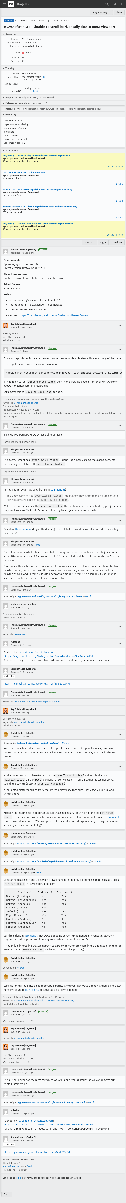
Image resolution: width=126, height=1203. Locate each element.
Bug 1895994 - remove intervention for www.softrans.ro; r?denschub (38, 223)
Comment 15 (16, 870)
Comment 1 (16, 351)
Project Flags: (13, 77)
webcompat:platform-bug (60, 998)
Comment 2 (16, 427)
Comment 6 (16, 544)
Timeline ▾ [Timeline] (116, 242)
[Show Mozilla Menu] (11, 4)
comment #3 (58, 489)
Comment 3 (16, 452)
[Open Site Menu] (4, 4)
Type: (17, 52)
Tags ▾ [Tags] (103, 242)
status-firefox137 (11, 1164)
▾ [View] (110, 12)
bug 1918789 (32, 987)
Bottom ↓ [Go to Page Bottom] (89, 242)
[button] (118, 4)
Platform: (15, 46)
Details (110, 166)
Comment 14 (16, 852)
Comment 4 (16, 481)
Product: (15, 39)
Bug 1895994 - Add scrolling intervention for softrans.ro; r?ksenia (36, 155)
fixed (35, 91)
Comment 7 (16, 588)
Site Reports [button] (29, 42)
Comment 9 (16, 671)
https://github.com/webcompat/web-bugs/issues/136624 (54, 315)
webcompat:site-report (26, 402)
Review (119, 166)
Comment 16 (16, 976)
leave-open (20, 633)
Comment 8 (16, 644)
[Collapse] (120, 251)
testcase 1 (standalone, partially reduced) (24, 172)
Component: (13, 42)
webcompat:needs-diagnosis (29, 998)
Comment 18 (16, 1093)
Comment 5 (16, 521)
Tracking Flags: (10, 83)
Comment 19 (16, 1111)
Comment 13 (16, 835)
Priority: (15, 57)
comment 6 (31, 933)
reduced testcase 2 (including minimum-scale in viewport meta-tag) (37, 189)
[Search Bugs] (107, 4)
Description (16, 253)
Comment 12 (16, 804)
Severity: (15, 61)
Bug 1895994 (22, 20)
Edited (38, 544)
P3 (44, 77)
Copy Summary (99, 12)
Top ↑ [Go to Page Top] (7, 1191)
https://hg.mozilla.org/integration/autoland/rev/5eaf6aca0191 (48, 655)
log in (19, 1175)
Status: (16, 73)
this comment (23, 528)
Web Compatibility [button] (32, 39)
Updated (15, 327)
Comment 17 (16, 1070)
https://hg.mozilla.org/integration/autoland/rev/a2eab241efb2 (48, 1122)
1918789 (20, 965)
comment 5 (114, 815)
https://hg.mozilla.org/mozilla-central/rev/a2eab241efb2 (37, 1149)
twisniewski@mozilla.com (35, 651)
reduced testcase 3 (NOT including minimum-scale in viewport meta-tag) (40, 206)
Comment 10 (16, 735)
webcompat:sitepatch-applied (44, 700)
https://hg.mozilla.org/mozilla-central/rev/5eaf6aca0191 (37, 682)
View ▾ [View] (119, 12)
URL (44, 103)
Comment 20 (16, 1138)
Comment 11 (16, 767)
